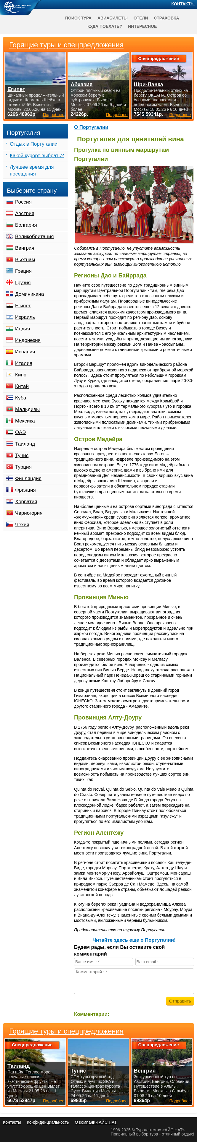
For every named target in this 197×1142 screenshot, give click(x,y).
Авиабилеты (112, 18)
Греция (23, 271)
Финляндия (28, 478)
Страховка (166, 18)
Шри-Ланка (148, 84)
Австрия (24, 213)
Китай (22, 386)
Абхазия (81, 84)
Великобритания (34, 236)
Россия (23, 202)
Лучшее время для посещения (32, 170)
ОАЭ (20, 432)
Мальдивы (27, 409)
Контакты (183, 3)
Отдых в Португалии (33, 144)
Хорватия (26, 501)
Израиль (25, 317)
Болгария (26, 225)
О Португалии (91, 127)
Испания (25, 352)
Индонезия (28, 340)
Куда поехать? (104, 26)
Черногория (29, 513)
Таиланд (25, 444)
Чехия (22, 524)
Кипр (20, 375)
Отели (141, 18)
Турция (23, 467)
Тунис (21, 455)
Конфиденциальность (48, 1122)
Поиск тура (78, 18)
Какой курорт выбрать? (37, 155)
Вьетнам (25, 259)
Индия (22, 329)
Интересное (142, 26)
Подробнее (54, 1101)
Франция (25, 490)
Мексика (25, 421)
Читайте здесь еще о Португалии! (134, 940)
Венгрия (24, 248)
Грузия (23, 282)
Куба (20, 398)
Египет (23, 305)
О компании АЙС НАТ (96, 1122)
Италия (23, 363)
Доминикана (29, 294)
